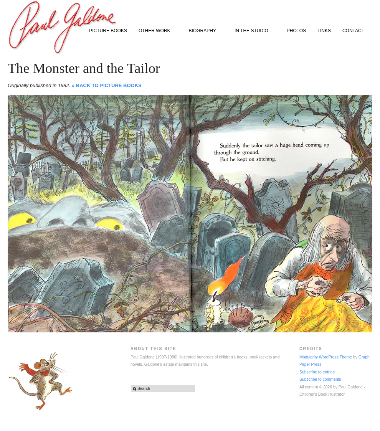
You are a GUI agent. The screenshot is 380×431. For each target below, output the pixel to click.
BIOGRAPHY (204, 31)
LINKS (324, 30)
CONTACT (353, 30)
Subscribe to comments (320, 379)
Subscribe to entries (317, 372)
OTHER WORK (156, 31)
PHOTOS (296, 30)
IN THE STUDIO (253, 31)
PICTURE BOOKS (108, 30)
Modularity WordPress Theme (325, 357)
